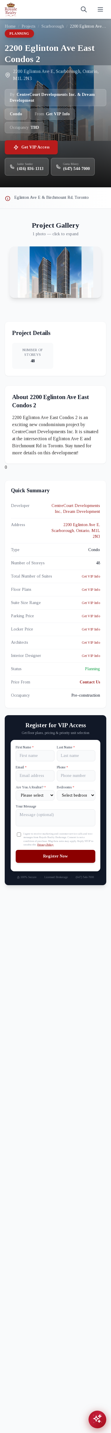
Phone (62, 767)
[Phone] (76, 775)
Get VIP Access (31, 147)
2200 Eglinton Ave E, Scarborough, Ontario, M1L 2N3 (76, 531)
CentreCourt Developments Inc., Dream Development (76, 508)
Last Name (66, 747)
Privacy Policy (45, 844)
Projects (29, 26)
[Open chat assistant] (97, 1419)
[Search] (84, 9)
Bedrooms (65, 787)
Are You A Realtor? (31, 787)
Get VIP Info (91, 576)
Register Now (55, 856)
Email (21, 767)
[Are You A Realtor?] (35, 795)
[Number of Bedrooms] (76, 795)
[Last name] (76, 755)
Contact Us (90, 682)
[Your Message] (55, 817)
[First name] (35, 755)
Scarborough (52, 26)
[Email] (35, 775)
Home (10, 26)
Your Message (26, 806)
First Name (25, 747)
